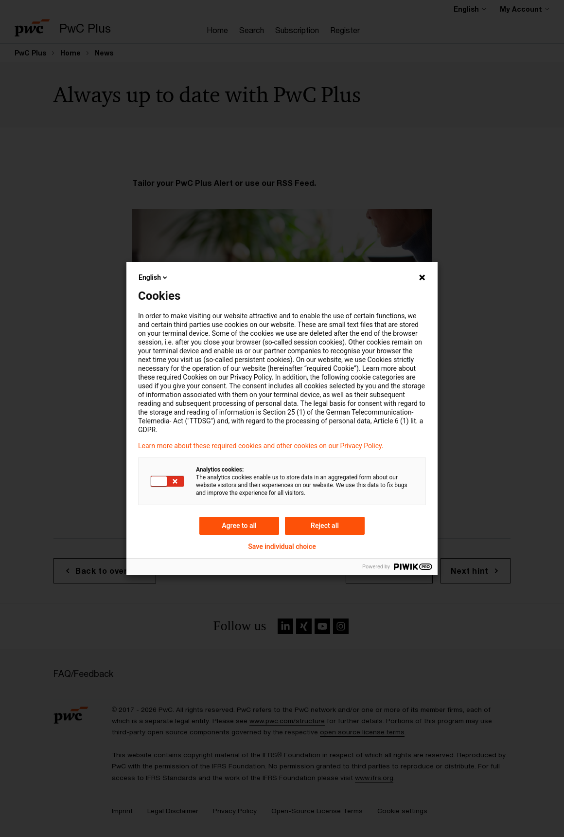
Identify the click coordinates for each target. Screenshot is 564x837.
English (154, 277)
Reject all (325, 525)
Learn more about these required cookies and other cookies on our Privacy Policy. (261, 446)
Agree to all (239, 525)
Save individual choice (282, 546)
